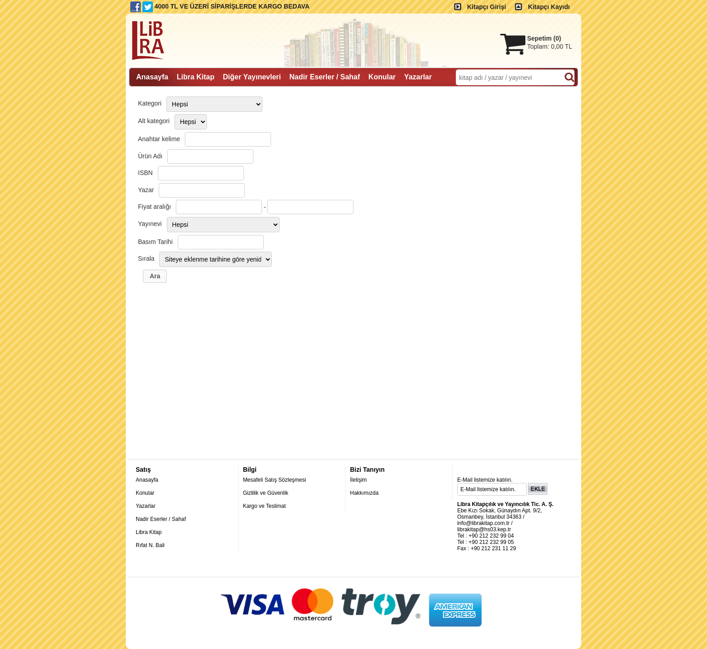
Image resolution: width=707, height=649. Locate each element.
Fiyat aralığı (154, 206)
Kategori (149, 103)
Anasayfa (147, 480)
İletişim (358, 480)
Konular (145, 493)
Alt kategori (154, 120)
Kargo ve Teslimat (264, 506)
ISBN (145, 172)
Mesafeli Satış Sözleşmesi (274, 480)
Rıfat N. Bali (150, 545)
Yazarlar (146, 506)
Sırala (146, 258)
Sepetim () (544, 38)
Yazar (146, 189)
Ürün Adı (150, 156)
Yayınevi (150, 223)
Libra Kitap (148, 532)
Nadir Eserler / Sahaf (161, 519)
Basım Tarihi (155, 241)
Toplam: (549, 46)
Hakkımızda (364, 493)
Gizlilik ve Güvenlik (266, 493)
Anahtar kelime (159, 139)
